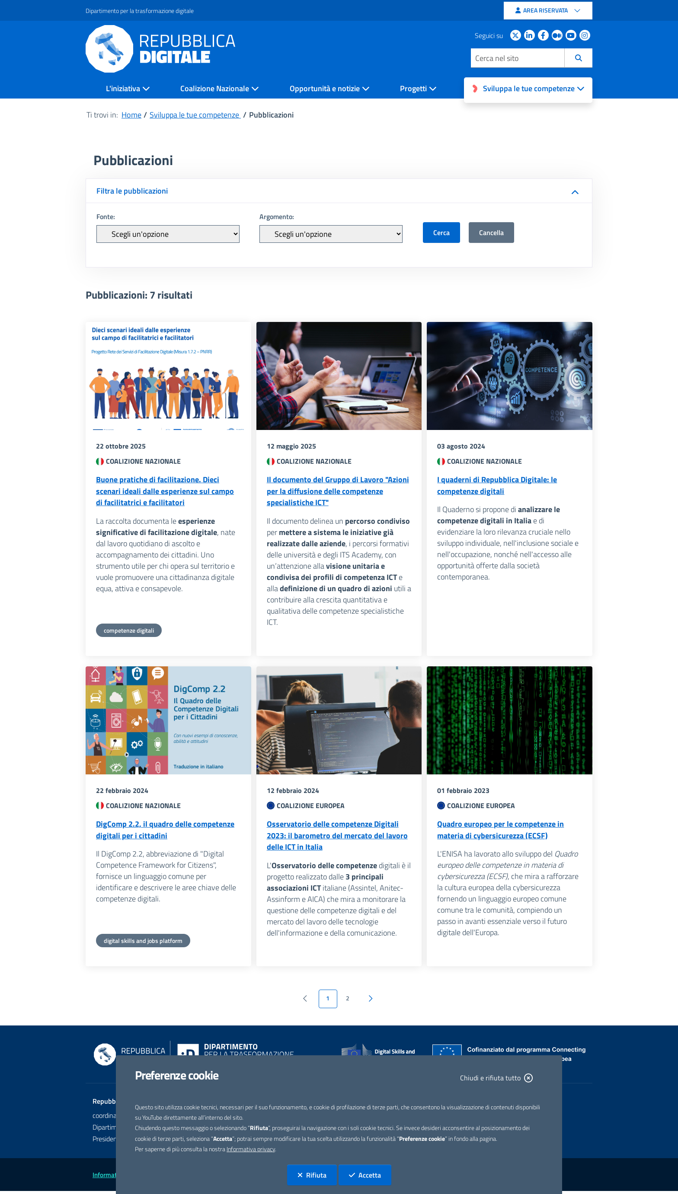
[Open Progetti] (421, 90)
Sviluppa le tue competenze (195, 115)
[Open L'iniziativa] (130, 90)
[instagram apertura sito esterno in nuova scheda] (586, 35)
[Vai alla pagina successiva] (370, 1002)
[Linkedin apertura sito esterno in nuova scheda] (531, 35)
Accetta (370, 1174)
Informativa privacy (251, 1149)
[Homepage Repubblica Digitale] (166, 49)
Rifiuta (317, 1174)
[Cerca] (578, 58)
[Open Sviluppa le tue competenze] (528, 90)
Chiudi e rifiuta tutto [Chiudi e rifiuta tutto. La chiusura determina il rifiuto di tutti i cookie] (496, 1078)
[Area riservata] (548, 10)
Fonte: (105, 216)
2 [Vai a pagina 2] (347, 1001)
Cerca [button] (441, 232)
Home (131, 115)
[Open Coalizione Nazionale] (222, 90)
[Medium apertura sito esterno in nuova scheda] (559, 35)
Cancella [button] (491, 232)
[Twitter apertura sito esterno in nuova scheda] (517, 35)
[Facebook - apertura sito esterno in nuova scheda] (545, 35)
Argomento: (276, 216)
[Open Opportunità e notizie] (331, 90)
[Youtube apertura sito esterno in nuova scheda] (572, 35)
